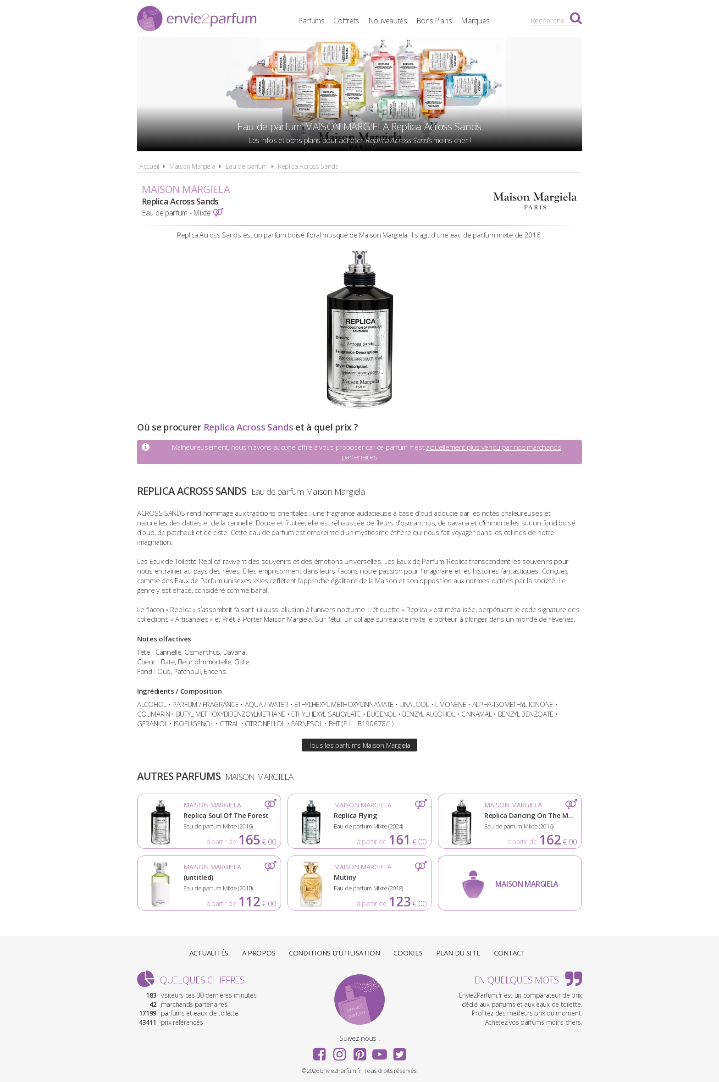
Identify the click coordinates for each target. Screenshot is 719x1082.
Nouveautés (387, 21)
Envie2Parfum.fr (196, 19)
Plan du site (458, 952)
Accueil (149, 166)
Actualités (208, 952)
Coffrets (346, 21)
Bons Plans (434, 21)
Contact (509, 952)
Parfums (311, 21)
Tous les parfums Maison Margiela (359, 745)
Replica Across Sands (308, 166)
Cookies (407, 952)
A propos (259, 952)
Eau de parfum (247, 166)
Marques (475, 21)
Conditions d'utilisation (334, 952)
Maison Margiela (192, 166)
